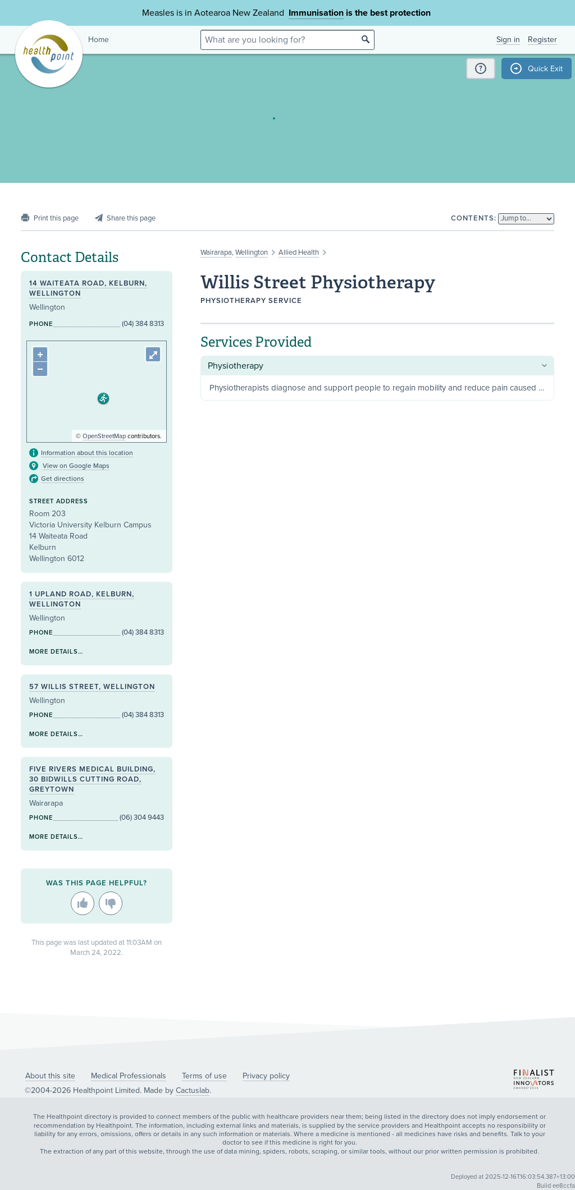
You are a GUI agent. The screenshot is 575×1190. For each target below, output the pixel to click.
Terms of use (204, 1076)
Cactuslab (192, 1090)
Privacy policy (266, 1076)
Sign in (508, 39)
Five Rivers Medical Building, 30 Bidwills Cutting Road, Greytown (92, 779)
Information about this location (87, 453)
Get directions (62, 479)
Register (542, 39)
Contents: (473, 218)
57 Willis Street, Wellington (92, 686)
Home (98, 39)
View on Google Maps (76, 466)
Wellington (251, 252)
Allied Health (299, 252)
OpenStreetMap (104, 436)
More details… (56, 651)
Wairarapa (216, 252)
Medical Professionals (128, 1076)
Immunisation (316, 13)
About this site (50, 1076)
